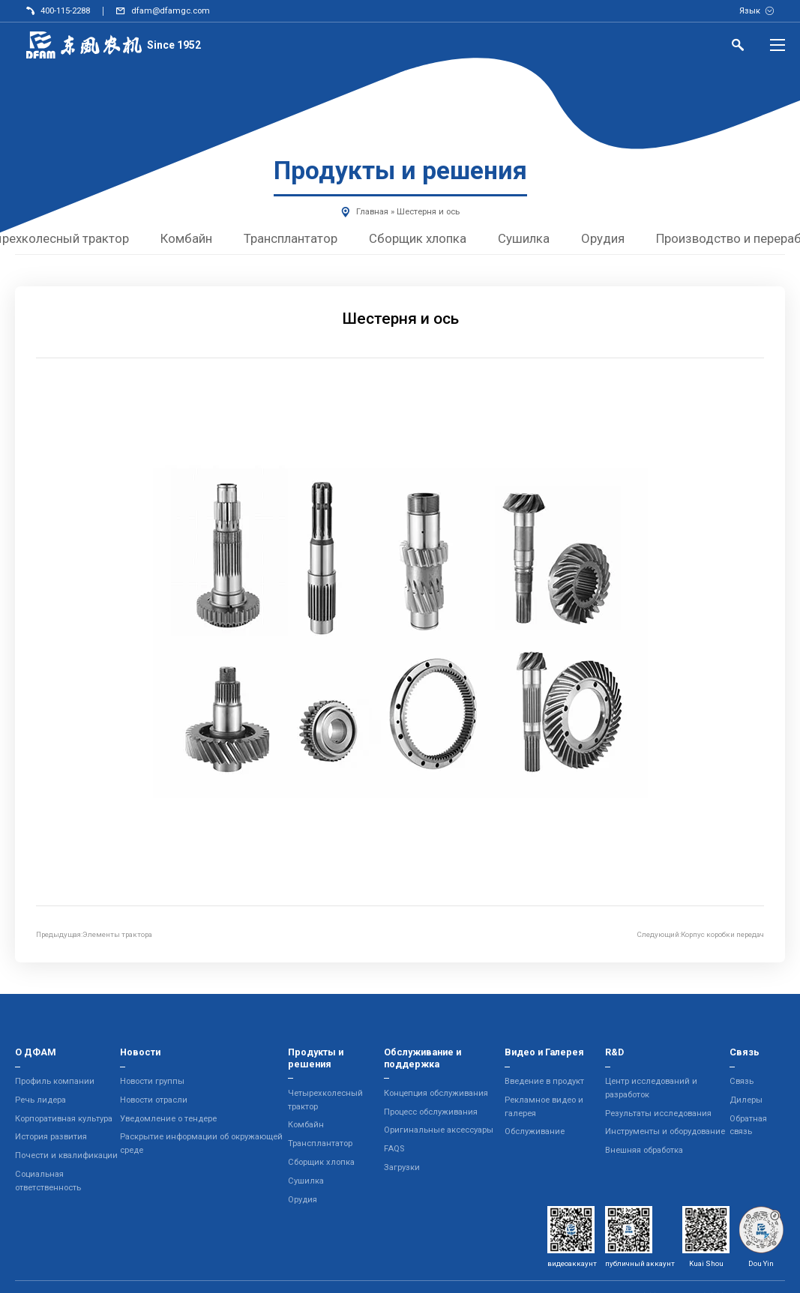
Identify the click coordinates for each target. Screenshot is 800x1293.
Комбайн (187, 238)
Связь (742, 1081)
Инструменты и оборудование (665, 1131)
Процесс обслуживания (431, 1112)
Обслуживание (535, 1131)
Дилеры (746, 1100)
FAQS (394, 1149)
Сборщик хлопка (418, 238)
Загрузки (402, 1167)
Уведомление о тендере (168, 1119)
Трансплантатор (291, 238)
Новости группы (152, 1081)
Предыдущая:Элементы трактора (94, 934)
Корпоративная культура (63, 1119)
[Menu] (777, 45)
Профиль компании (54, 1081)
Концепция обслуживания (436, 1093)
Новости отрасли (153, 1100)
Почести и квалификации (66, 1155)
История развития (51, 1137)
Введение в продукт (544, 1081)
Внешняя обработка (644, 1150)
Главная (372, 212)
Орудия (603, 238)
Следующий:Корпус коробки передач (700, 934)
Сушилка (524, 238)
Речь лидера (40, 1100)
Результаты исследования (658, 1113)
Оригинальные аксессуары (438, 1130)
